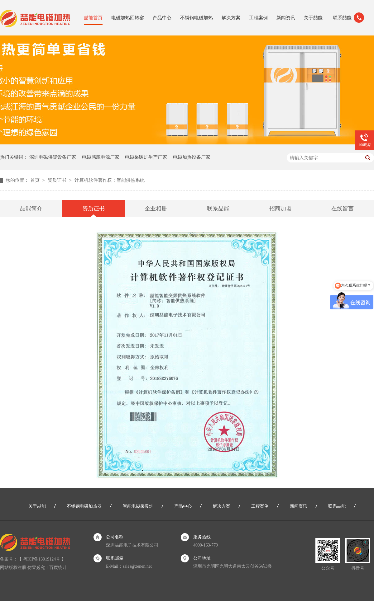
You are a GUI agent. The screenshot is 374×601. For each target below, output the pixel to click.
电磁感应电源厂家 (100, 157)
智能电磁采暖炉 (138, 506)
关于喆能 (313, 17)
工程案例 (258, 17)
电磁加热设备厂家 (191, 157)
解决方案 (231, 17)
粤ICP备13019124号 (41, 559)
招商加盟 (280, 208)
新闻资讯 (285, 17)
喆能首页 (93, 17)
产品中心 (162, 17)
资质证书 (58, 180)
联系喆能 (342, 17)
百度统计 (58, 567)
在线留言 (342, 208)
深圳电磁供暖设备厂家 (52, 157)
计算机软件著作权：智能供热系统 (109, 180)
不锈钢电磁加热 (196, 17)
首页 (35, 180)
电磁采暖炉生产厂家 (146, 157)
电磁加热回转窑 (127, 17)
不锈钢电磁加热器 (84, 506)
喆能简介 (31, 208)
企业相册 (156, 208)
